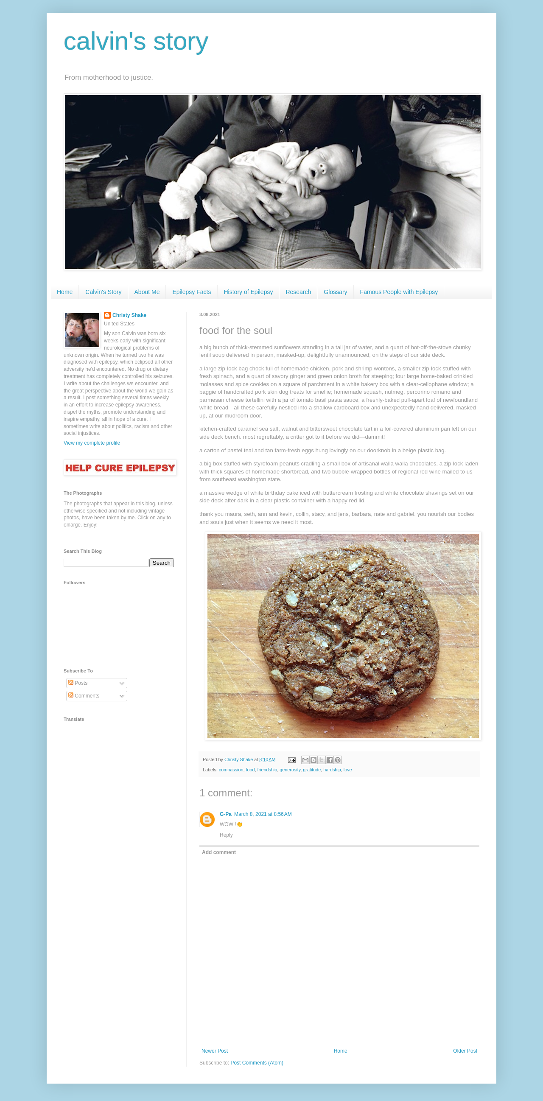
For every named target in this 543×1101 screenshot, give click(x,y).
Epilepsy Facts (191, 292)
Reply (226, 835)
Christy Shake (129, 315)
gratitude (312, 769)
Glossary (335, 292)
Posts (77, 683)
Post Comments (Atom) (256, 1063)
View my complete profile (92, 443)
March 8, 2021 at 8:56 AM (263, 814)
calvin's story (136, 41)
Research (298, 292)
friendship (267, 769)
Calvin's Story (103, 292)
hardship (332, 769)
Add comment (219, 852)
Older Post (465, 1051)
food (250, 769)
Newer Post (215, 1051)
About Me (147, 292)
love (348, 769)
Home (65, 292)
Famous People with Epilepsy (399, 292)
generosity (290, 769)
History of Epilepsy (248, 292)
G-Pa (226, 814)
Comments (83, 696)
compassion (231, 769)
